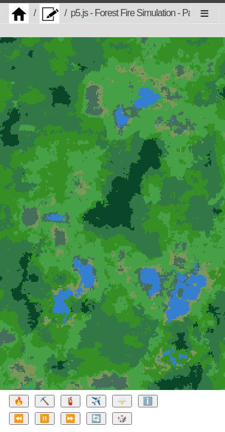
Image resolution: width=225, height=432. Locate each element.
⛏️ (45, 401)
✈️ (96, 401)
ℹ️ (148, 401)
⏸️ (45, 418)
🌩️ (122, 401)
